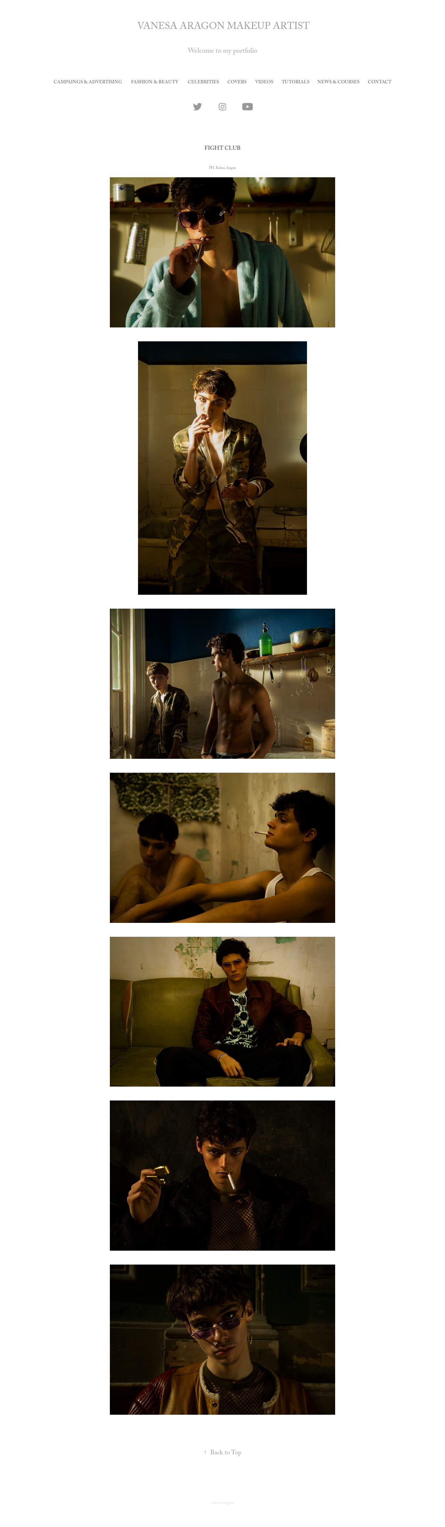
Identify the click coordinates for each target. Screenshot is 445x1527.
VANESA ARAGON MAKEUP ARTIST (223, 27)
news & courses (338, 83)
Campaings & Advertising (88, 83)
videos (264, 83)
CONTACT (379, 83)
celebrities (203, 83)
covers (236, 83)
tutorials (295, 83)
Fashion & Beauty (154, 83)
